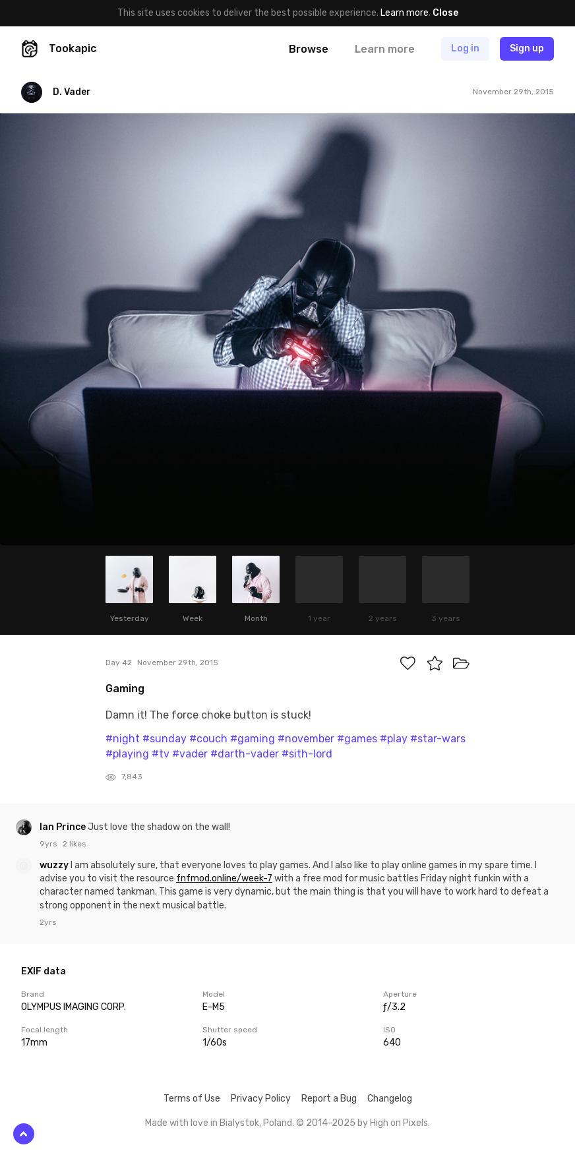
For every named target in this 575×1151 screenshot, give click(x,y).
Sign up (527, 48)
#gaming (252, 738)
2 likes (74, 843)
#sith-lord (307, 754)
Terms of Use (192, 1098)
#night (123, 738)
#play (394, 738)
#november (306, 738)
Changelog (389, 1098)
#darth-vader (244, 754)
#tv (160, 754)
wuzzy (55, 865)
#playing (127, 754)
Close (445, 12)
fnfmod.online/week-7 (224, 878)
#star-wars (438, 738)
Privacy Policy (261, 1098)
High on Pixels (399, 1123)
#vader (190, 754)
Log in (465, 48)
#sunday (164, 738)
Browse (308, 49)
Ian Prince (64, 827)
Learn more (404, 12)
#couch (208, 738)
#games (357, 738)
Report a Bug (329, 1098)
